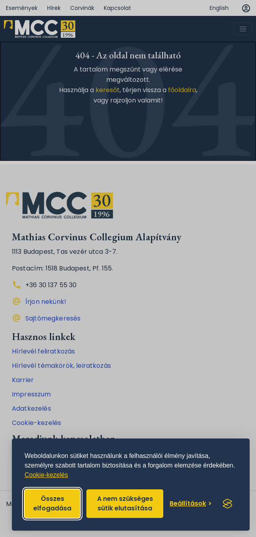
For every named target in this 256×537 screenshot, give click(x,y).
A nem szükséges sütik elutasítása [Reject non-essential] (125, 503)
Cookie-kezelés (46, 474)
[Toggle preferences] (191, 503)
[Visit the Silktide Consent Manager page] (227, 503)
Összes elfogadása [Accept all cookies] (52, 503)
